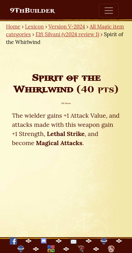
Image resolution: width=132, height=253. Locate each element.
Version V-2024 (67, 26)
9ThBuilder (32, 10)
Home (13, 26)
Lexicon (34, 26)
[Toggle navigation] (109, 11)
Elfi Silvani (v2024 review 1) (67, 34)
